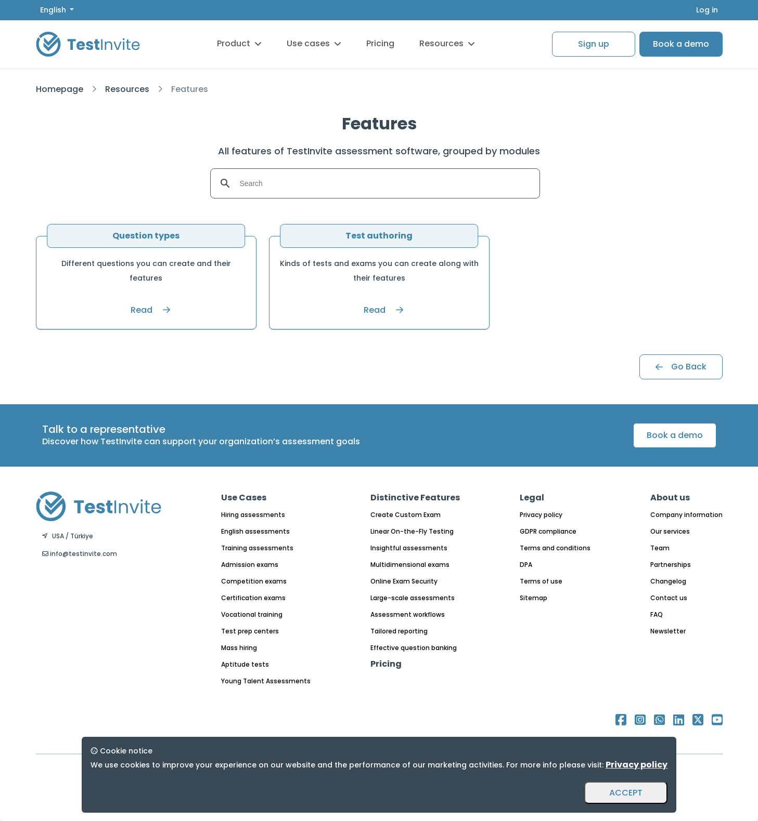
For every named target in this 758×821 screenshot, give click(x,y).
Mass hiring (239, 647)
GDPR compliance (548, 531)
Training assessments (257, 548)
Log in (707, 10)
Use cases (314, 43)
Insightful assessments (408, 548)
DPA (526, 564)
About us (670, 498)
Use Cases (243, 498)
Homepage (59, 89)
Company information (686, 514)
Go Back (681, 367)
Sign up (593, 44)
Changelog (668, 581)
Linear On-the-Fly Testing (412, 531)
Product (239, 43)
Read (150, 310)
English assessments (255, 531)
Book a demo (681, 44)
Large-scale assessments (412, 597)
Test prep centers (250, 631)
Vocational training (251, 614)
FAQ (656, 614)
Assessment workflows (407, 614)
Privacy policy (541, 514)
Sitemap (533, 597)
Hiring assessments (253, 514)
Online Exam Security (404, 581)
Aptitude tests (245, 664)
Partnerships (670, 564)
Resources (447, 43)
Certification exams (253, 597)
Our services (670, 531)
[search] (373, 183)
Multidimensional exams (409, 564)
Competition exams (254, 581)
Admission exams (249, 564)
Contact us (668, 597)
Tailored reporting (399, 631)
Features (189, 89)
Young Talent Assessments (266, 681)
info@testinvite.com (79, 553)
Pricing (380, 43)
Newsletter (668, 631)
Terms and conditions (555, 548)
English (54, 10)
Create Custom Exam (405, 514)
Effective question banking (413, 647)
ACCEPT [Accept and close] (626, 793)
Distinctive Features (415, 498)
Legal (532, 498)
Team (660, 548)
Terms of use (541, 581)
